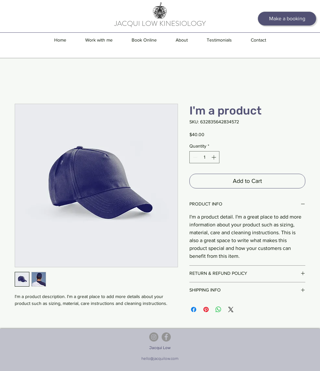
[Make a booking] (287, 18)
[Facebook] (166, 337)
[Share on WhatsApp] (218, 309)
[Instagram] (153, 337)
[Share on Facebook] (194, 309)
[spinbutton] (204, 157)
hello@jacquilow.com (160, 358)
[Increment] (214, 157)
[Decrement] (194, 157)
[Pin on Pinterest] (206, 309)
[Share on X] (231, 309)
